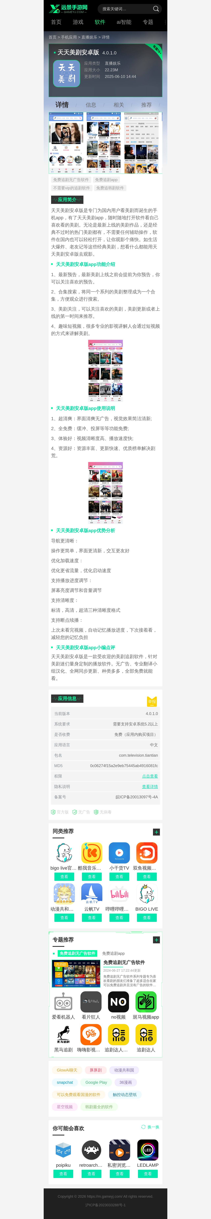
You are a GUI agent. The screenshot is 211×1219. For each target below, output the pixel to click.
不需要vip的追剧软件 (71, 188)
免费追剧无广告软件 (71, 179)
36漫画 (126, 1082)
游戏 (78, 22)
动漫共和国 (124, 1070)
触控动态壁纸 (125, 1094)
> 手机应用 (67, 37)
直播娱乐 (113, 63)
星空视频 (65, 1107)
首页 (56, 22)
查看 (63, 1174)
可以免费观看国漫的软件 (78, 1094)
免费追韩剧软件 (110, 188)
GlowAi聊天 (67, 1070)
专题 (148, 22)
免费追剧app (106, 179)
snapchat (65, 1082)
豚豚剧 (96, 1070)
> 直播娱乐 (87, 37)
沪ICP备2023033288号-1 (105, 1205)
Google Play (96, 1082)
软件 (100, 22)
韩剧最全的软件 (99, 1107)
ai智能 (124, 22)
